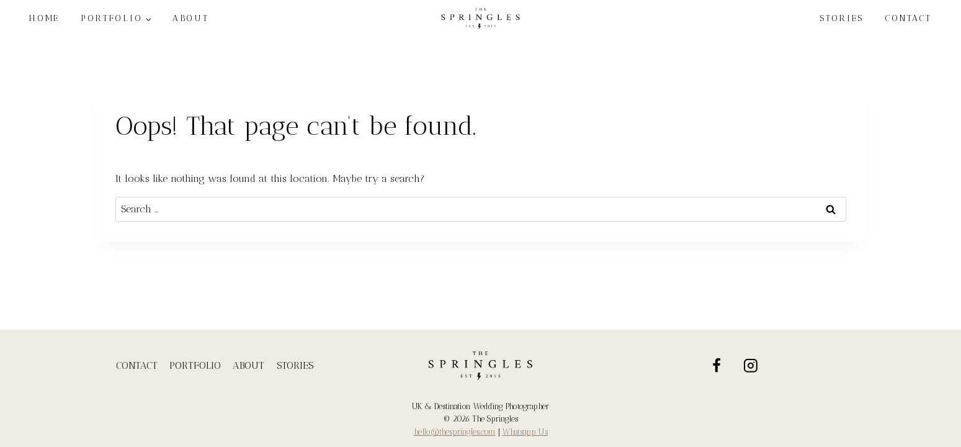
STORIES (842, 18)
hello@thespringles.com (455, 431)
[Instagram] (751, 366)
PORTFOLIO (195, 365)
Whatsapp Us (525, 431)
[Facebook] (716, 366)
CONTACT (908, 18)
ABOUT (248, 365)
